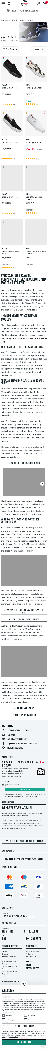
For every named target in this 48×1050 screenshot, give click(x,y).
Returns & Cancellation (15, 730)
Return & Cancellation (9, 956)
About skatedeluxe (32, 951)
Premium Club (8, 802)
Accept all (24, 1042)
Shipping (8, 726)
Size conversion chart (14, 739)
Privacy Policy (14, 1037)
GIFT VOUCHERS (32, 968)
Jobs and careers (31, 956)
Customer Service (12, 748)
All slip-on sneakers (24, 715)
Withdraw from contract (11, 982)
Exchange (8, 735)
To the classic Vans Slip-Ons (24, 463)
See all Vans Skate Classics (24, 619)
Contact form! (30, 917)
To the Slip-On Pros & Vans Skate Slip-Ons (24, 611)
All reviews (5, 964)
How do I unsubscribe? (30, 796)
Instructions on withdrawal (11, 959)
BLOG (28, 961)
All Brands (29, 954)
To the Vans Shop (24, 708)
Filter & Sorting (9, 49)
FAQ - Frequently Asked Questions (19, 743)
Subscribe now (25, 789)
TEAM (28, 965)
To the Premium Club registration (24, 841)
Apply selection (24, 1026)
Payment (5, 951)
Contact (4, 976)
